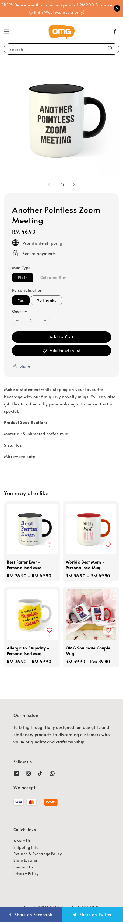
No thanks (46, 300)
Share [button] (21, 366)
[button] (7, 31)
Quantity (19, 311)
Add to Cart (61, 337)
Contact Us (23, 867)
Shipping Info (26, 847)
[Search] (110, 49)
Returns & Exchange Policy (37, 853)
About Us (21, 840)
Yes (21, 300)
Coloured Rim (53, 277)
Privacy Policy (25, 873)
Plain (23, 277)
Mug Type (21, 267)
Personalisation (27, 290)
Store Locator (25, 860)
